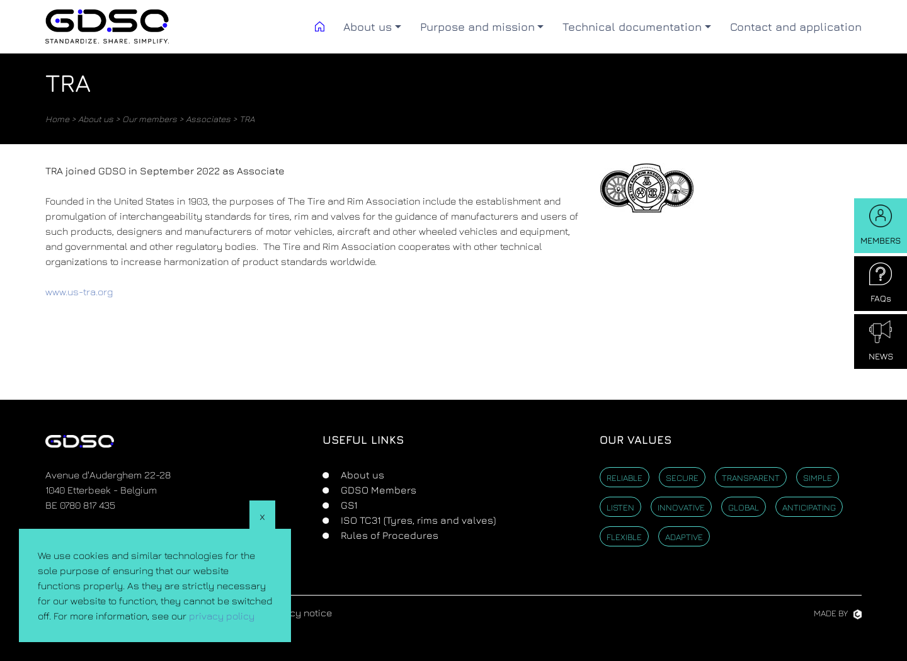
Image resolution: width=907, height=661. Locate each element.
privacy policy (221, 615)
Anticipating (809, 507)
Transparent (751, 477)
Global (743, 507)
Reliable (624, 477)
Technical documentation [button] (632, 26)
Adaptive (684, 536)
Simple (817, 477)
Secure (682, 477)
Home (57, 118)
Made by (838, 612)
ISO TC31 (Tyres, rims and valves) (417, 520)
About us (95, 118)
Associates (208, 118)
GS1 (348, 505)
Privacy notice (299, 612)
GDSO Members (377, 489)
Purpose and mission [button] (477, 26)
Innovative (681, 507)
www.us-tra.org (79, 291)
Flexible (624, 536)
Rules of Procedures (388, 535)
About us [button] (367, 26)
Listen (620, 507)
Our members (149, 118)
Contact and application (796, 26)
